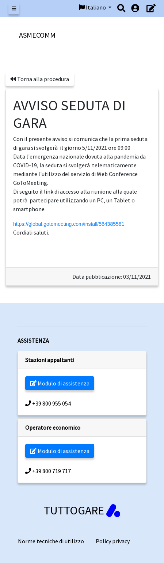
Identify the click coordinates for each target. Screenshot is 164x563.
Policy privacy (113, 541)
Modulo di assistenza (59, 383)
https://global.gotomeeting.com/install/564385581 (68, 224)
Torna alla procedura (39, 79)
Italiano (93, 7)
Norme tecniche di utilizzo (51, 541)
